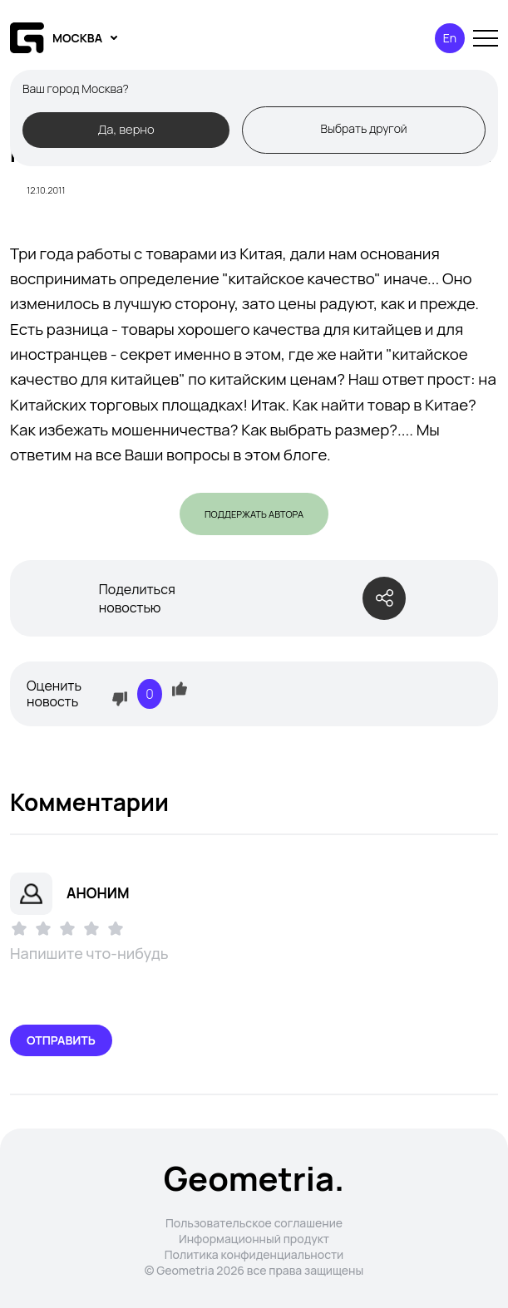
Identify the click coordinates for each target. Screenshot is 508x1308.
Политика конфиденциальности (254, 1254)
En (449, 38)
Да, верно (125, 128)
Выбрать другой (363, 128)
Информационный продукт (254, 1239)
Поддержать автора (254, 514)
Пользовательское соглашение (254, 1223)
